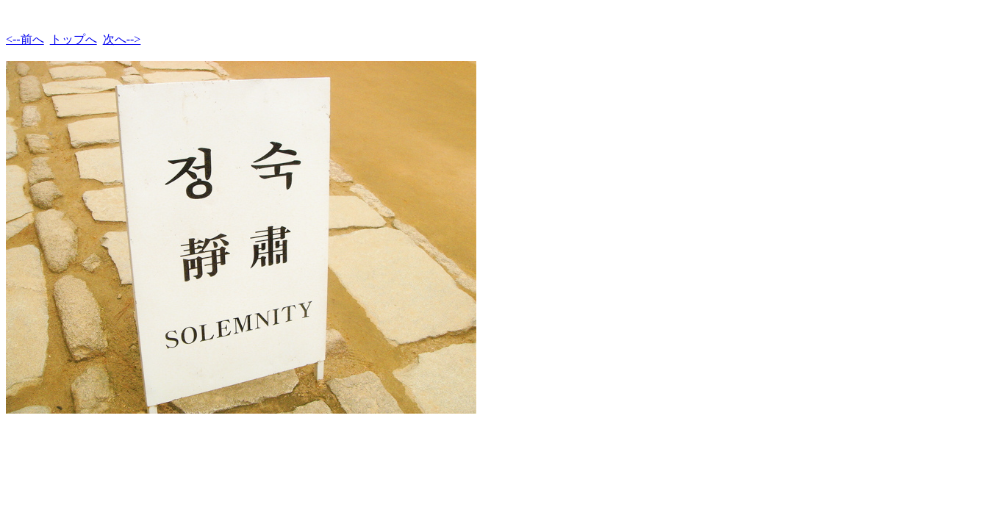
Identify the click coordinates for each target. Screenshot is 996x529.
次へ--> (122, 39)
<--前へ (25, 39)
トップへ (73, 39)
